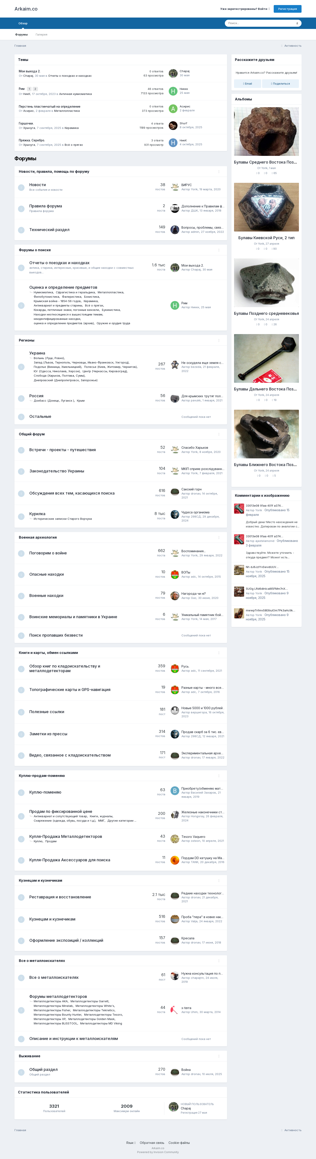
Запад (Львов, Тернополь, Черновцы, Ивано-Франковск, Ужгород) (83, 361)
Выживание (29, 1056)
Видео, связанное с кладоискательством (72, 755)
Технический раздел (52, 228)
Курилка (40, 513)
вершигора (199, 712)
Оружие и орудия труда (115, 322)
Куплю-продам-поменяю (42, 775)
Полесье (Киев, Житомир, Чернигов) (112, 365)
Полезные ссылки (49, 711)
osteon (195, 840)
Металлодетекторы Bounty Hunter (59, 1014)
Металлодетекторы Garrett (92, 1001)
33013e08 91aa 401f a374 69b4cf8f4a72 (263, 506)
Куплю (40, 841)
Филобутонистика (48, 295)
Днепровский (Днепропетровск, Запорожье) (68, 379)
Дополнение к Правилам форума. (206, 205)
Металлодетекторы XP (52, 1019)
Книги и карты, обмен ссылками (48, 652)
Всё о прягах (74, 143)
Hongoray (197, 816)
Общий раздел (46, 1070)
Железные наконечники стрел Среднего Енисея (218, 812)
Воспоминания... (193, 550)
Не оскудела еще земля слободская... (210, 361)
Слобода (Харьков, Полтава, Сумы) (61, 374)
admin (195, 230)
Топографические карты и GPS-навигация (72, 689)
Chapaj (28, 75)
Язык (130, 1143)
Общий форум (32, 433)
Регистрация (287, 9)
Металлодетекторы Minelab (55, 1006)
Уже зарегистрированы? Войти (245, 9)
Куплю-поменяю (48, 792)
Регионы (26, 339)
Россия (39, 394)
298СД (196, 516)
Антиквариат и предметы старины (60, 304)
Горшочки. (26, 122)
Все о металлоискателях (42, 960)
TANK (194, 862)
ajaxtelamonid (264, 541)
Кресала (187, 938)
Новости (40, 183)
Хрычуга (29, 126)
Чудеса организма (195, 512)
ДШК (194, 209)
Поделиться (280, 83)
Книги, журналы (103, 816)
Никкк (184, 88)
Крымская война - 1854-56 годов (59, 300)
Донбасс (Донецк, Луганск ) (56, 399)
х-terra (186, 1008)
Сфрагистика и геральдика (77, 291)
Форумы (21, 34)
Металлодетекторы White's (97, 1006)
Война (186, 1070)
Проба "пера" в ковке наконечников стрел (214, 917)
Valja (194, 921)
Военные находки (49, 595)
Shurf (183, 122)
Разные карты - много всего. (203, 687)
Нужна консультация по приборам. (208, 973)
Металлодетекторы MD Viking (103, 1023)
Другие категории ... (124, 820)
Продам (53, 841)
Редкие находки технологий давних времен (215, 893)
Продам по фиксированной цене (63, 811)
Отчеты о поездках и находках (70, 75)
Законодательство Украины (59, 470)
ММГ (103, 820)
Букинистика (113, 308)
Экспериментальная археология (206, 753)
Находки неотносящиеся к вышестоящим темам (70, 313)
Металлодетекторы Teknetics (96, 1010)
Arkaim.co (25, 9)
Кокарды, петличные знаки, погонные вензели (68, 308)
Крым (83, 399)
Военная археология (38, 537)
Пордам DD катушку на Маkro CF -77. (209, 858)
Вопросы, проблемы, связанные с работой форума (220, 226)
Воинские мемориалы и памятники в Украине (75, 616)
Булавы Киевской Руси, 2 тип (266, 237)
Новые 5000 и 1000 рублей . (202, 708)
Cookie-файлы (179, 1143)
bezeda (196, 365)
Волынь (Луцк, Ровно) (51, 357)
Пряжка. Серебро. (32, 139)
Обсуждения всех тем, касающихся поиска (74, 492)
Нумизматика (45, 291)
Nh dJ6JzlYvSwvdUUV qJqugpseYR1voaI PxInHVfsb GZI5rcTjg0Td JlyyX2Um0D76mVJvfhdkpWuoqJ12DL (271, 567)
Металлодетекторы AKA (53, 1001)
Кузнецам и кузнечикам (40, 880)
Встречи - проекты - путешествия (65, 449)
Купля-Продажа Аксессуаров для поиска (72, 860)
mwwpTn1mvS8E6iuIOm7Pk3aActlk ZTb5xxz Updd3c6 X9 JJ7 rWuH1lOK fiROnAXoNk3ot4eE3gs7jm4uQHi (271, 611)
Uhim (194, 1012)
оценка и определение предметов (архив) (66, 322)
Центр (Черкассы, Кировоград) (107, 370)
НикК (26, 92)
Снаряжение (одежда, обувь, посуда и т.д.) (67, 820)
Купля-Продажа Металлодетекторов (68, 836)
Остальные (42, 415)
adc (193, 576)
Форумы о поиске (35, 249)
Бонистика (93, 295)
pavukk (196, 399)
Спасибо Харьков (194, 447)
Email (247, 83)
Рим (22, 88)
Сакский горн (191, 489)
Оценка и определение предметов (65, 286)
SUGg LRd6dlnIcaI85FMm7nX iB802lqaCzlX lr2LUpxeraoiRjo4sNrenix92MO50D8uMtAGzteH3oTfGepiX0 (273, 589)
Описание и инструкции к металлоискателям (76, 1038)
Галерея (41, 34)
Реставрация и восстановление (62, 897)
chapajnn (197, 977)
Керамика (72, 126)
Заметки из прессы (50, 734)
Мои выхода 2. (29, 71)
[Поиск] (250, 23)
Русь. (185, 666)
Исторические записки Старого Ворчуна (65, 518)
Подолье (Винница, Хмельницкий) (59, 365)
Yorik (194, 188)
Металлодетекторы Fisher (54, 1010)
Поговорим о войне (50, 552)
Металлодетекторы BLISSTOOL (58, 1023)
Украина (39, 352)
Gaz (193, 597)
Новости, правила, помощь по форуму (54, 170)
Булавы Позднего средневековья (266, 313)
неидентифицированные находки (59, 317)
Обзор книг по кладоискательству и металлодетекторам (67, 668)
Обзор (22, 25)
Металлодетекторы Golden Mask (94, 1019)
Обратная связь (152, 1143)
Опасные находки (49, 573)
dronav (195, 493)
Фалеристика (73, 295)
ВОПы (185, 572)
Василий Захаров (203, 792)
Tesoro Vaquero (193, 837)
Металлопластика (67, 109)
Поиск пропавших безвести (58, 634)
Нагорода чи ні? (193, 593)
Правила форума (48, 205)
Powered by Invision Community (158, 1152)
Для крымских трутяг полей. (203, 395)
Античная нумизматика (75, 92)
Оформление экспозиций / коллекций (68, 940)
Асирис (28, 109)
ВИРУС (186, 184)
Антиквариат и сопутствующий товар (62, 816)
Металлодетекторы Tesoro (105, 1014)
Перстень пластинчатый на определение (49, 105)
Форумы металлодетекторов (60, 996)
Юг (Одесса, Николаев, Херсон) (59, 370)
